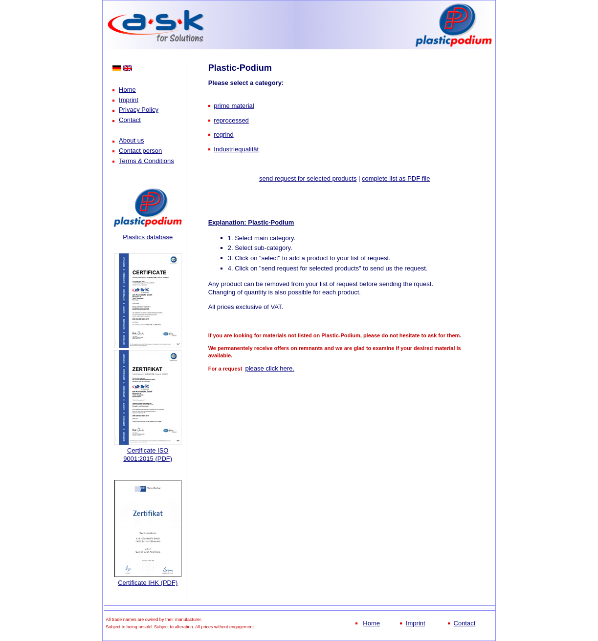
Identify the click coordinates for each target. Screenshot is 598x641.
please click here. (269, 368)
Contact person (140, 150)
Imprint (128, 99)
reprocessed (231, 120)
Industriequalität (236, 149)
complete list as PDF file (396, 178)
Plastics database (148, 237)
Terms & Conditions (146, 161)
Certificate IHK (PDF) (147, 582)
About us (131, 140)
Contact (130, 120)
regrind (223, 134)
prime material (234, 105)
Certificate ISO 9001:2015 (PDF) (147, 454)
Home (127, 89)
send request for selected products (307, 178)
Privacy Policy (138, 109)
